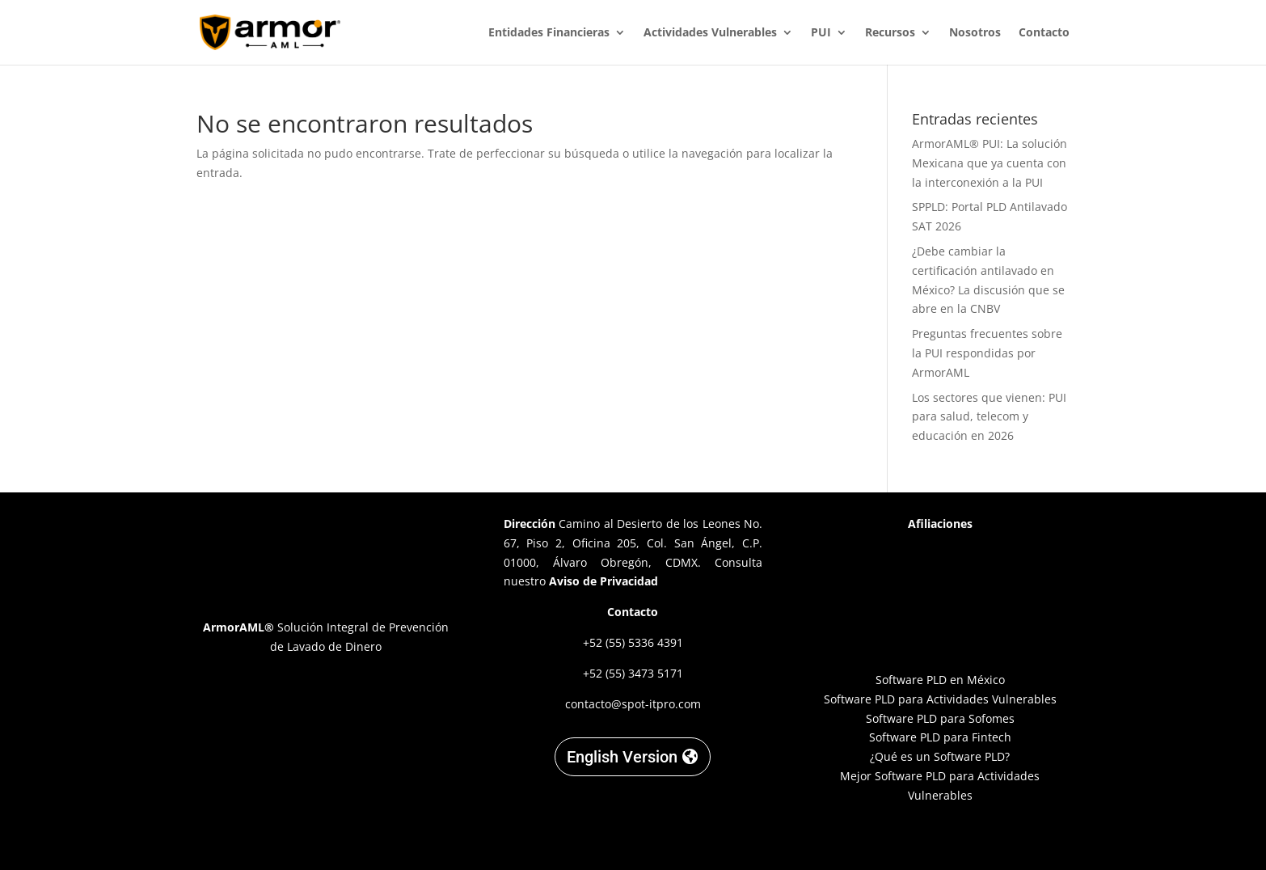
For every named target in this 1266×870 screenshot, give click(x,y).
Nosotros (975, 33)
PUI (821, 33)
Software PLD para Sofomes (940, 718)
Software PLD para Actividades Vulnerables (940, 699)
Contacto (1044, 33)
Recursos (890, 33)
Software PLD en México (940, 679)
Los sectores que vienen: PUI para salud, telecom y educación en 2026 (989, 417)
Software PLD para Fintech (940, 737)
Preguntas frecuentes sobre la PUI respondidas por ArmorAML (987, 353)
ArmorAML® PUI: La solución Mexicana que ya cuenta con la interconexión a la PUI (989, 163)
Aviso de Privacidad (603, 581)
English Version (622, 757)
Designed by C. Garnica (940, 838)
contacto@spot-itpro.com (633, 704)
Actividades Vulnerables (710, 33)
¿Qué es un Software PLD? (940, 756)
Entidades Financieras (549, 33)
